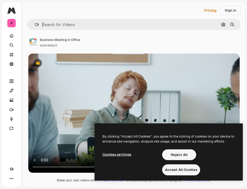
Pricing (210, 10)
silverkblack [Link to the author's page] (48, 45)
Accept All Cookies (181, 169)
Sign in (230, 10)
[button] (35, 25)
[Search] (11, 45)
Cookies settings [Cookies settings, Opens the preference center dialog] (116, 154)
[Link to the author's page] (33, 42)
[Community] (11, 64)
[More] (11, 178)
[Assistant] (11, 128)
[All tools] (11, 81)
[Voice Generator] (11, 119)
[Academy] (11, 169)
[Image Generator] (11, 100)
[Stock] (11, 54)
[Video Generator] (11, 109)
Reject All (179, 155)
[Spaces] (11, 90)
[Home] (11, 36)
